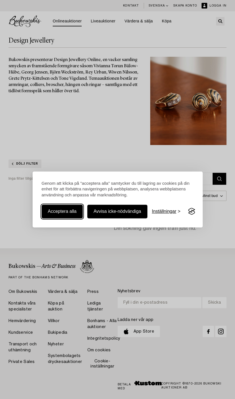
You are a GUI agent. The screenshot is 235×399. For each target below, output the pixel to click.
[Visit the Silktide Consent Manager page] (191, 211)
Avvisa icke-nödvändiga (117, 211)
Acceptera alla (62, 211)
